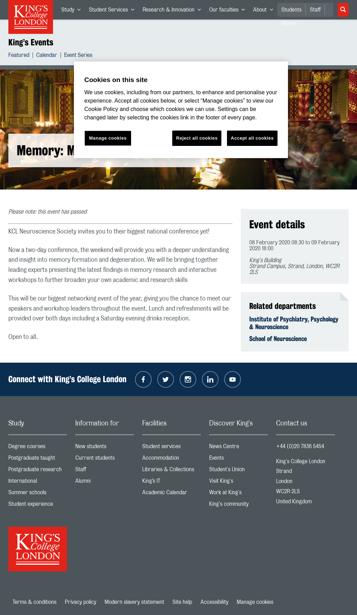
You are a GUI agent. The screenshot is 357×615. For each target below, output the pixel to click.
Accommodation (171, 459)
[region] (181, 109)
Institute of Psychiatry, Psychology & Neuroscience (294, 322)
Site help (182, 602)
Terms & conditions (34, 602)
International (37, 482)
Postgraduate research (37, 471)
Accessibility (214, 602)
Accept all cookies (252, 138)
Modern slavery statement (134, 602)
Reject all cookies (197, 138)
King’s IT (171, 482)
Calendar (46, 56)
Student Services (113, 11)
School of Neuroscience (278, 338)
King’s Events (30, 42)
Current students (104, 459)
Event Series (78, 56)
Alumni (104, 482)
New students (104, 448)
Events (238, 459)
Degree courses (37, 448)
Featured (18, 56)
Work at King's (238, 494)
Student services (171, 448)
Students (291, 10)
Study (73, 11)
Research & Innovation (174, 11)
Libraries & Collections (171, 471)
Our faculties (229, 11)
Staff (315, 10)
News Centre (238, 448)
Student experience (37, 505)
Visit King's (238, 482)
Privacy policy (80, 602)
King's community (238, 505)
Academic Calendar (171, 494)
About (265, 11)
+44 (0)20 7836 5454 (300, 446)
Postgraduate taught (37, 459)
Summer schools (37, 494)
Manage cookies (255, 602)
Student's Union (238, 471)
